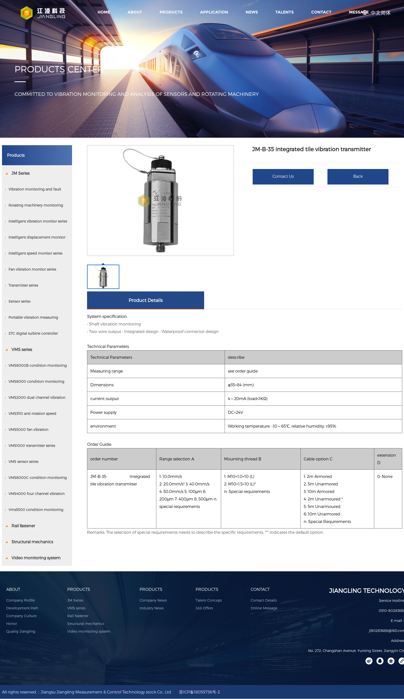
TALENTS (284, 12)
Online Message (264, 608)
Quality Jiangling (20, 631)
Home (104, 12)
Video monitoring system (89, 631)
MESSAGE (359, 12)
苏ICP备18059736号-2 (199, 691)
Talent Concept (209, 600)
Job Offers (204, 608)
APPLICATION (214, 12)
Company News (153, 600)
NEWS (252, 12)
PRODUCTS (171, 12)
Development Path (22, 608)
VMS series (76, 608)
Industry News (152, 608)
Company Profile (20, 600)
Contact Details (264, 600)
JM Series (75, 600)
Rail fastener (77, 616)
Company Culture (21, 616)
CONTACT (321, 12)
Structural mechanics (85, 623)
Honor (11, 623)
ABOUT (135, 12)
